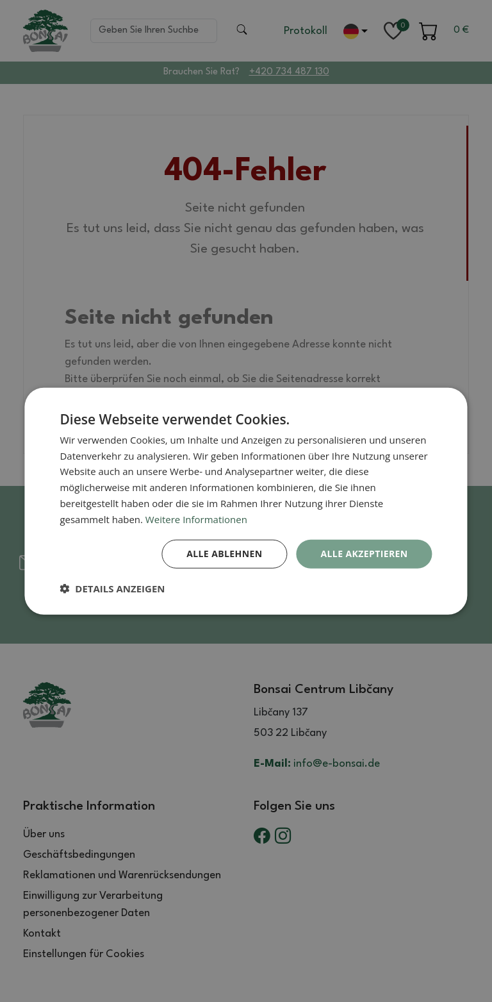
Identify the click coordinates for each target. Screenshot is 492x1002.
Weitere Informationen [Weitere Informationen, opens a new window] (196, 518)
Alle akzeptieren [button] (363, 553)
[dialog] (245, 501)
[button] (112, 588)
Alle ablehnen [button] (224, 553)
